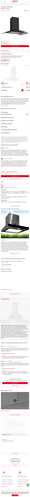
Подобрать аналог (15, 46)
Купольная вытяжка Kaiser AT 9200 (14, 351)
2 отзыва (7, 10)
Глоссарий (18, 484)
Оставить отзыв (15, 179)
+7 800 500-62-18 (15, 476)
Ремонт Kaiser (3, 488)
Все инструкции (15, 50)
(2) (22, 88)
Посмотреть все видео (15, 404)
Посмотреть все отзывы (15, 182)
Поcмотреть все (15, 375)
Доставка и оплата (4, 484)
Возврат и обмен (4, 489)
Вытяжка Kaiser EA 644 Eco (13, 336)
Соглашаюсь (15, 495)
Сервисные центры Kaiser (6, 487)
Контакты (18, 488)
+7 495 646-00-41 (15, 471)
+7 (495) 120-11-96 (15, 437)
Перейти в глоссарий (15, 256)
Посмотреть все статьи (15, 297)
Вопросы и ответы (20, 487)
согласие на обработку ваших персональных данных (9, 492)
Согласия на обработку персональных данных (21, 493)
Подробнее (15, 429)
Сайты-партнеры (20, 489)
